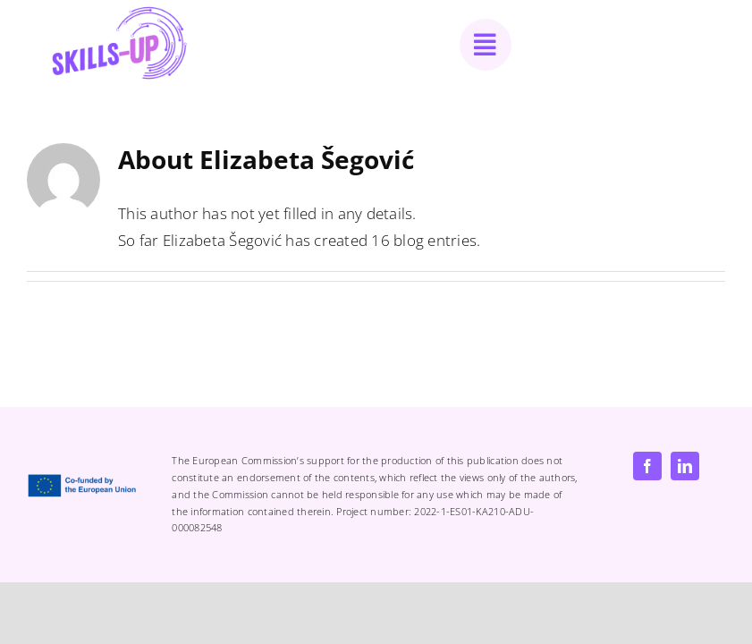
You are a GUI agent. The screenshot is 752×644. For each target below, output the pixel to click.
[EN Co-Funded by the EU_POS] (85, 480)
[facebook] (647, 466)
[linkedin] (685, 466)
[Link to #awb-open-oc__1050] (485, 45)
